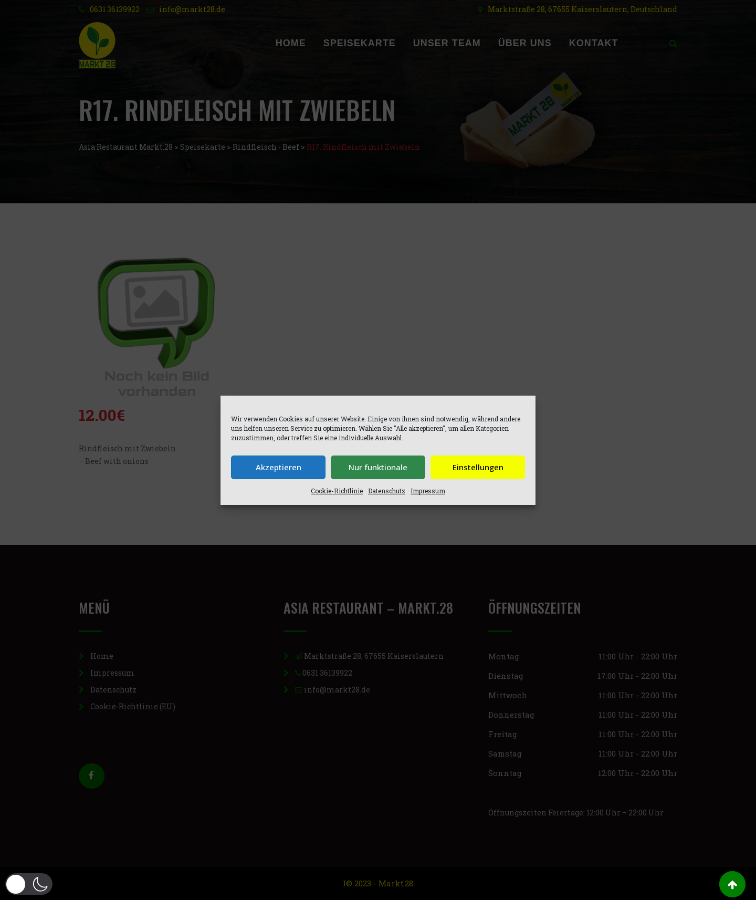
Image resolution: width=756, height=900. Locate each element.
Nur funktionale (378, 467)
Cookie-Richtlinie (337, 491)
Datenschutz (386, 491)
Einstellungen (478, 467)
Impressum (428, 491)
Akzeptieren (278, 467)
